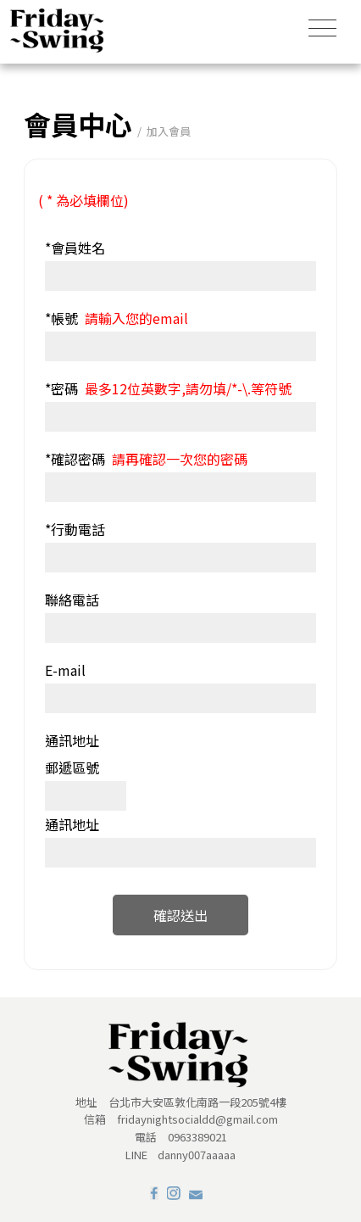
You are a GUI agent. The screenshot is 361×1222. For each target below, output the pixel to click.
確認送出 (180, 915)
